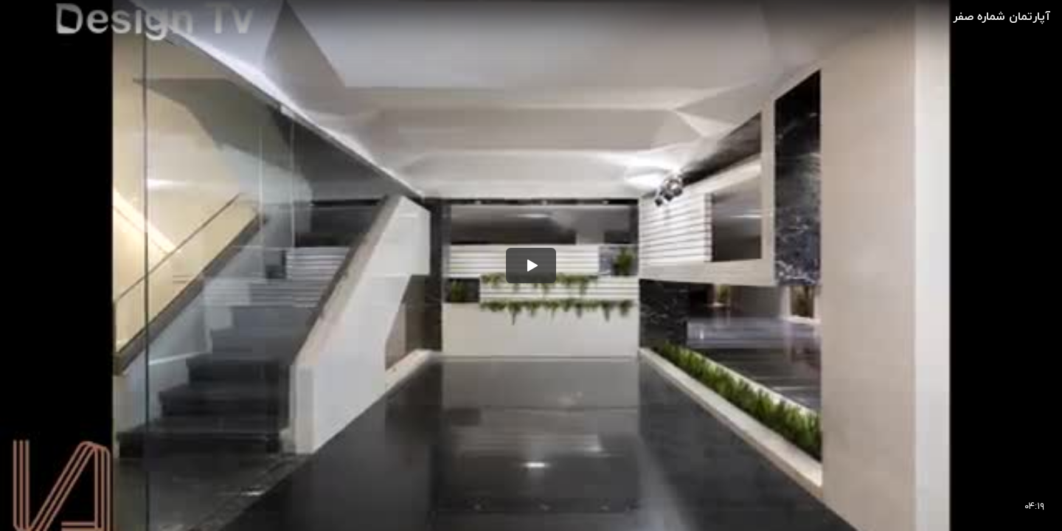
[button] (531, 265)
